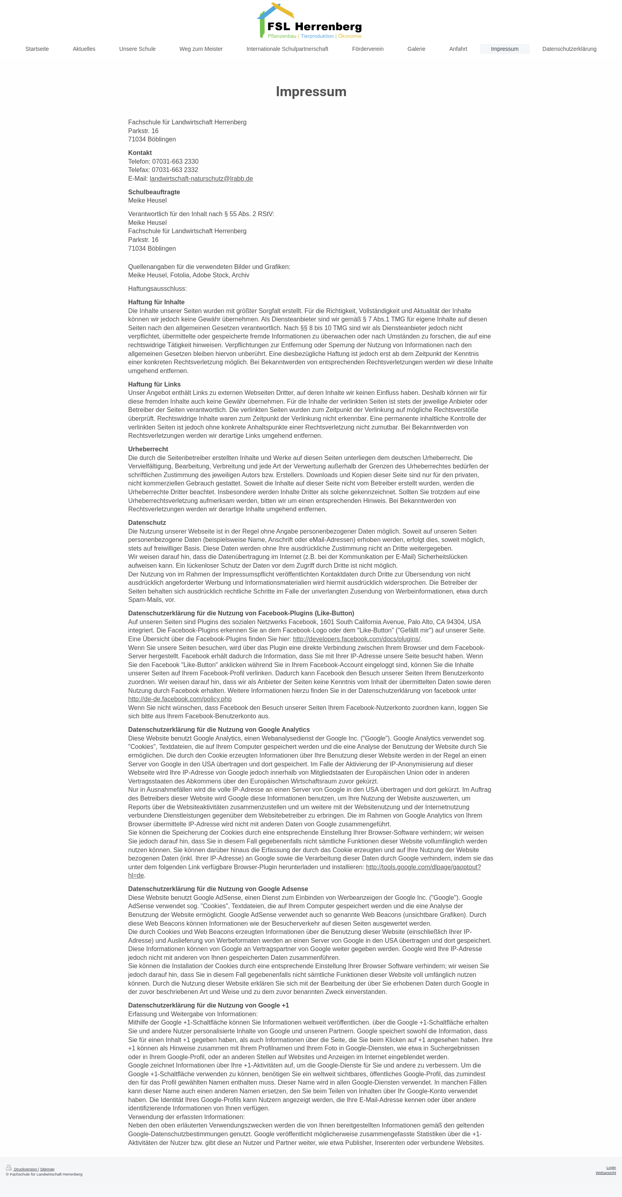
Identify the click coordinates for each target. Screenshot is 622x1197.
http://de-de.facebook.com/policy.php (180, 699)
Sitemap (47, 1169)
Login (611, 1167)
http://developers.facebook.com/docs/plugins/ (356, 639)
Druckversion (22, 1169)
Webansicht (606, 1172)
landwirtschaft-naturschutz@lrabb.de (201, 178)
